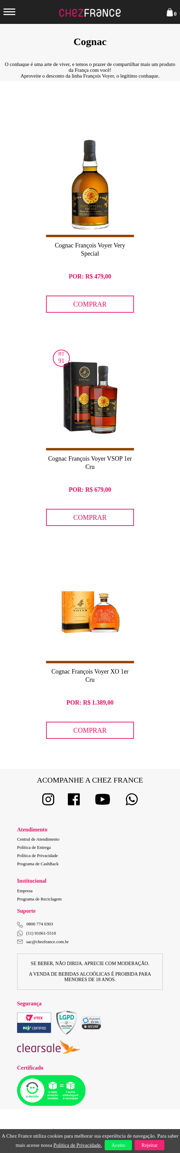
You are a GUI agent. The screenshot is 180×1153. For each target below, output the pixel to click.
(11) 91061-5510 (36, 933)
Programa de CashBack (38, 863)
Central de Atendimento (38, 839)
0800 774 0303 (40, 923)
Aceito (118, 1145)
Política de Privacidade (37, 855)
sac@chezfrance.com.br (43, 941)
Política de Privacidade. (78, 1145)
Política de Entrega (34, 847)
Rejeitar (149, 1145)
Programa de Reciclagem (39, 898)
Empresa (24, 890)
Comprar (90, 304)
